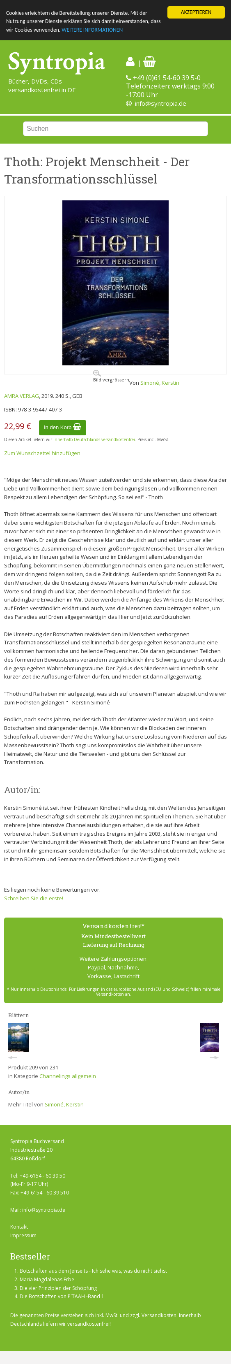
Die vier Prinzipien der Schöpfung (58, 1287)
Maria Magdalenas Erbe (47, 1279)
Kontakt (19, 1226)
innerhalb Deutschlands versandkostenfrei (94, 439)
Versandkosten (159, 1315)
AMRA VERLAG (21, 396)
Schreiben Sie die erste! (33, 898)
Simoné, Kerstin (159, 382)
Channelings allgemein (67, 1076)
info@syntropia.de (160, 103)
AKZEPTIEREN (196, 12)
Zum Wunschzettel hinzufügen (42, 453)
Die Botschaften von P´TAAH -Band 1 (62, 1296)
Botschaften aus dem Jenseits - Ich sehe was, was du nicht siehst (93, 1270)
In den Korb (62, 427)
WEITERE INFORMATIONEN (92, 29)
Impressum (23, 1235)
